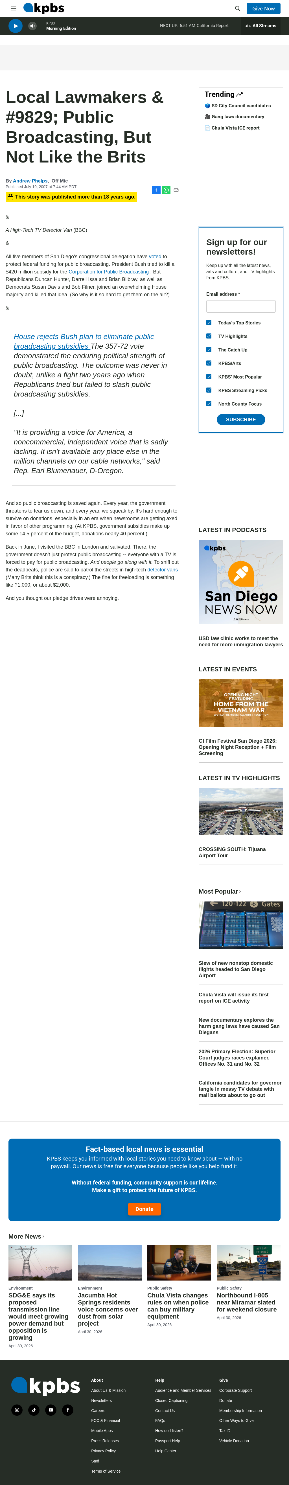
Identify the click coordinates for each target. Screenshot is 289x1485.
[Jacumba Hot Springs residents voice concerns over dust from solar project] (110, 1263)
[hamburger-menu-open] (13, 8)
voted (156, 256)
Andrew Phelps (30, 181)
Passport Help (167, 1441)
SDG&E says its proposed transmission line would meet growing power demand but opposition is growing (38, 1316)
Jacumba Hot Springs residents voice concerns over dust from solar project (108, 1309)
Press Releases (105, 1441)
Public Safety (159, 1288)
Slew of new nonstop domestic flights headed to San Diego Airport (236, 969)
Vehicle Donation (234, 1441)
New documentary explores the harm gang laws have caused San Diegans (239, 1026)
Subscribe (241, 419)
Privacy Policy (103, 1451)
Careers (98, 1410)
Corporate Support (235, 1390)
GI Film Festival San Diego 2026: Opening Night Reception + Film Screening (238, 747)
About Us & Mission (108, 1390)
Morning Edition (61, 30)
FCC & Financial (105, 1420)
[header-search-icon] (237, 8)
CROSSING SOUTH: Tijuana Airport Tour (232, 852)
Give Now (263, 8)
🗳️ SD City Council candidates (238, 105)
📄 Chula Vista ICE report (232, 128)
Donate (144, 1209)
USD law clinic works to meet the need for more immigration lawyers (241, 641)
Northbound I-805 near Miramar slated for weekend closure (247, 1302)
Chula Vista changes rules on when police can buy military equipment (178, 1306)
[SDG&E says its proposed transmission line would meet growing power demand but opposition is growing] (40, 1263)
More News (26, 1236)
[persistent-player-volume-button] (32, 28)
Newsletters (101, 1400)
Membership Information (240, 1410)
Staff (95, 1461)
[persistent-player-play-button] (15, 28)
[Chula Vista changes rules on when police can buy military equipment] (179, 1263)
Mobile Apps (102, 1430)
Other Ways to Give (236, 1420)
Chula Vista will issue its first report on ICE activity (234, 998)
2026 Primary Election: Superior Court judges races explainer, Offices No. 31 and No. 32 (237, 1058)
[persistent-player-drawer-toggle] (261, 28)
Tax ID (225, 1430)
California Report (213, 27)
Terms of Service (106, 1471)
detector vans (163, 570)
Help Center (165, 1451)
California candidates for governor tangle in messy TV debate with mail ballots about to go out (240, 1089)
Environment (20, 1288)
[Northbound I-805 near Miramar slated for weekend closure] (249, 1263)
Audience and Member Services (183, 1390)
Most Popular (220, 891)
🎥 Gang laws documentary (234, 116)
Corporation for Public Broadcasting (109, 272)
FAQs (160, 1420)
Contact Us (165, 1410)
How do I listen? (169, 1430)
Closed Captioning (171, 1400)
